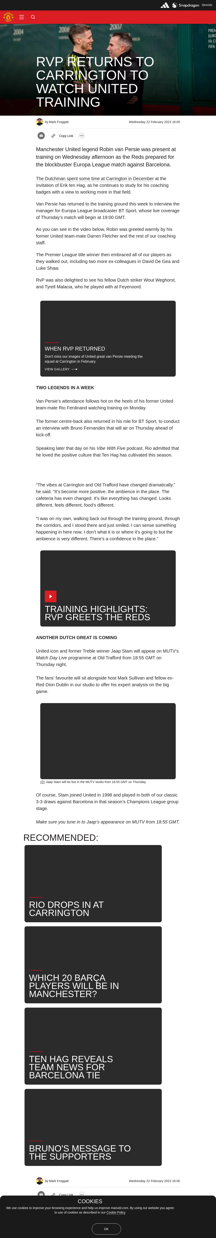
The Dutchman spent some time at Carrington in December (95, 178)
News (9, 1043)
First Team (128, 1043)
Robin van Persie (163, 1043)
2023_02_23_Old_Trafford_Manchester (76, 1043)
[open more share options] (81, 135)
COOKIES (90, 1201)
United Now (38, 1058)
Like (29, 1043)
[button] (22, 17)
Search (11, 1058)
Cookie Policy (116, 1212)
